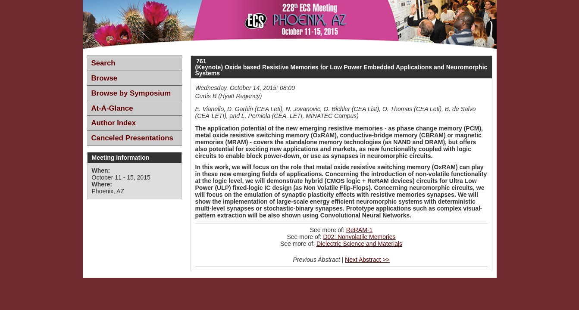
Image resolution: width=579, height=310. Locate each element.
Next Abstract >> (367, 259)
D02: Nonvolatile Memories (359, 236)
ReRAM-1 (359, 229)
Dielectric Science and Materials (359, 243)
